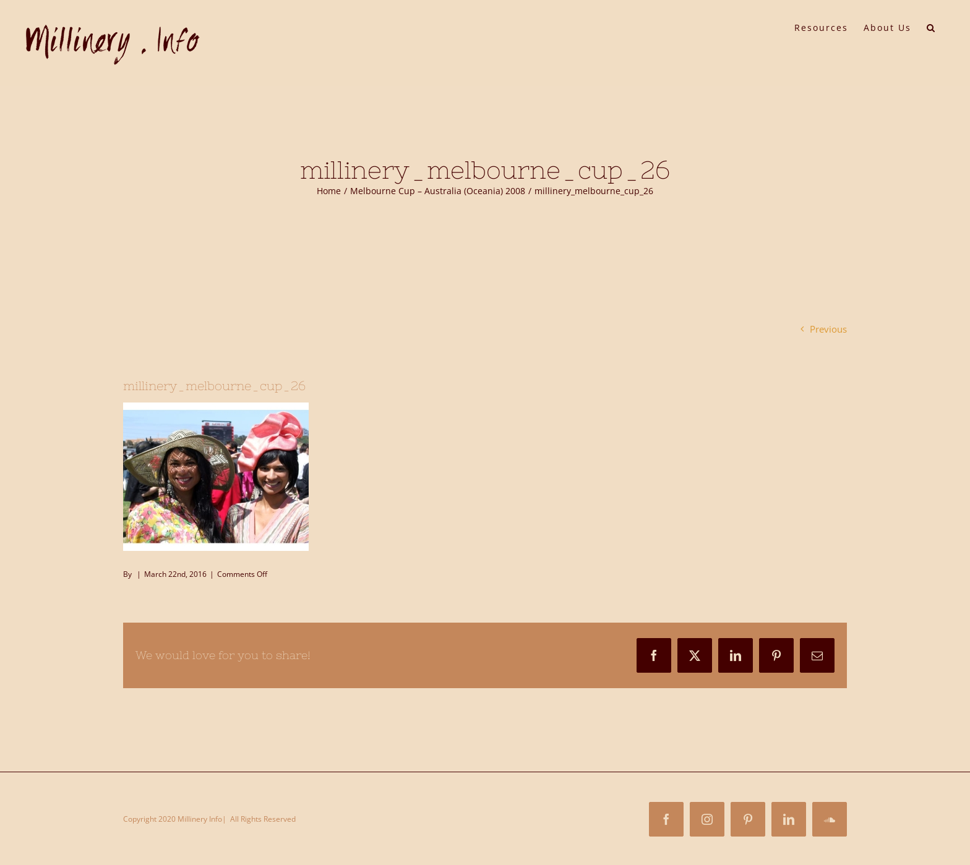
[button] (931, 26)
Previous (828, 329)
